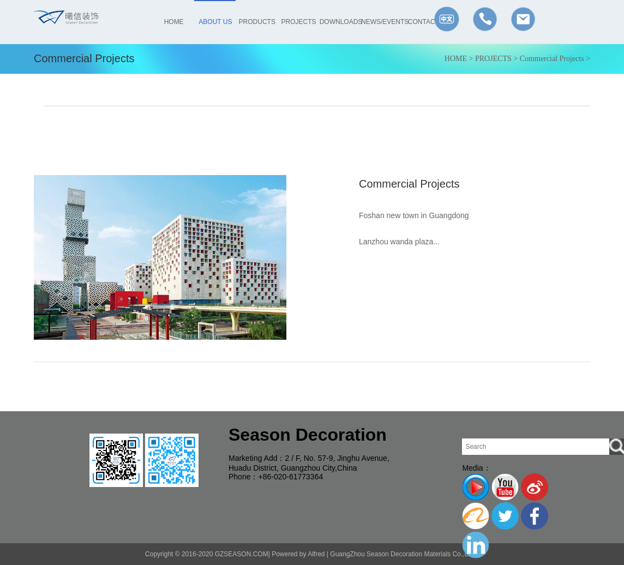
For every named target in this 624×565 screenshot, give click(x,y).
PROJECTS (493, 59)
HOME (456, 59)
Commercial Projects (552, 59)
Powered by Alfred (298, 554)
